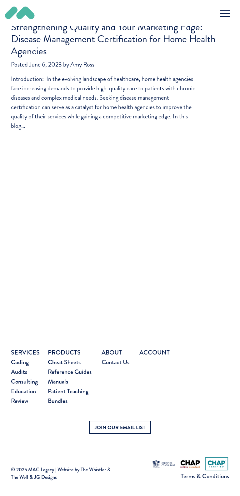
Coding (20, 362)
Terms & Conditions (205, 476)
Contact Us (115, 362)
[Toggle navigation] (225, 13)
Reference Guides (70, 371)
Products (64, 352)
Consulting (24, 381)
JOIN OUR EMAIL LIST (120, 427)
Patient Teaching (68, 391)
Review (19, 400)
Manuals (58, 381)
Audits (19, 371)
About (112, 352)
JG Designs (45, 477)
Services (25, 352)
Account (154, 352)
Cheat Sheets (64, 362)
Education (23, 391)
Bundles (58, 400)
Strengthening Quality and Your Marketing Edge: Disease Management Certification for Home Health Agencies (113, 39)
